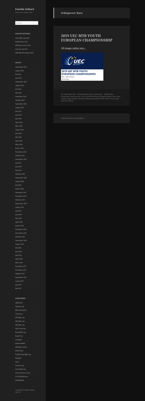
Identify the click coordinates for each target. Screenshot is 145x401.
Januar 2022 (19, 148)
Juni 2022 (18, 133)
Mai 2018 (18, 255)
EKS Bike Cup (20, 317)
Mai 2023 (18, 119)
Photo (107, 99)
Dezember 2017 (20, 266)
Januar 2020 (19, 189)
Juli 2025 (18, 74)
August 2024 (19, 85)
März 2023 (19, 126)
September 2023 (21, 104)
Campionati (65, 96)
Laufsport (18, 340)
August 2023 (19, 108)
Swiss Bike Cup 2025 (22, 38)
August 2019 (19, 207)
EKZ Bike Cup (20, 321)
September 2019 (21, 204)
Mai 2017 (18, 288)
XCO (66, 101)
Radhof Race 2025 (21, 42)
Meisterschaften (84, 99)
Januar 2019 (19, 226)
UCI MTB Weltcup (21, 377)
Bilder (111, 94)
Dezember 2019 (20, 192)
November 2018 (20, 233)
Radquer (18, 358)
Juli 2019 (18, 211)
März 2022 (19, 144)
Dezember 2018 (20, 229)
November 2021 (20, 152)
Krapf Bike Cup (20, 332)
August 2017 (19, 281)
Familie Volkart (24, 9)
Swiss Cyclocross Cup (22, 373)
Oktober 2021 (20, 156)
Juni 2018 (18, 252)
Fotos (118, 96)
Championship (75, 96)
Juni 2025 (18, 78)
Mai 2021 (18, 170)
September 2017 (21, 277)
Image (63, 99)
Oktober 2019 (20, 200)
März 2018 (19, 263)
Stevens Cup (19, 365)
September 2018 (21, 240)
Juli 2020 (18, 185)
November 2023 (20, 96)
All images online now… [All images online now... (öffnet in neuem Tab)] (73, 48)
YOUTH (70, 101)
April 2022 (19, 141)
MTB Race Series (21, 347)
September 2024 (21, 82)
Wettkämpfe (19, 380)
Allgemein (18, 303)
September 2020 (21, 178)
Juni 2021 (18, 167)
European (108, 96)
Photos (112, 99)
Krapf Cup (18, 336)
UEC (62, 101)
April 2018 (19, 259)
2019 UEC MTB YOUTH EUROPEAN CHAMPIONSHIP (86, 37)
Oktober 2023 (20, 100)
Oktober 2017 (20, 274)
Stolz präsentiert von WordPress (72, 118)
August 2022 (19, 130)
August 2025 (19, 71)
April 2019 (19, 222)
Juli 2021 (18, 163)
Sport (17, 362)
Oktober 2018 (20, 237)
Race (117, 99)
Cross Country (86, 96)
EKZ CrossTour (20, 329)
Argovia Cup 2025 (21, 49)
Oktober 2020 (20, 174)
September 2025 (21, 67)
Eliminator (94, 96)
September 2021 (21, 159)
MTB (102, 99)
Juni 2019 (18, 215)
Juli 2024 (18, 89)
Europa (101, 96)
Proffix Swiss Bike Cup (23, 354)
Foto (114, 96)
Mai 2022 (18, 137)
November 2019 (20, 196)
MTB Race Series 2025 (23, 45)
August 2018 (19, 244)
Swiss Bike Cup (20, 369)
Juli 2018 (18, 248)
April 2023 (19, 122)
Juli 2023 (18, 111)
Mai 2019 (18, 218)
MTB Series (19, 351)
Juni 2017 (18, 285)
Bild (107, 94)
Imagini (74, 99)
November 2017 (20, 270)
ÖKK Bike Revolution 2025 (24, 53)
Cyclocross (19, 314)
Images (68, 99)
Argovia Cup (19, 306)
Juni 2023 (18, 115)
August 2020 (19, 181)
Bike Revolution (20, 310)
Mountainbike (20, 343)
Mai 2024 (18, 93)
